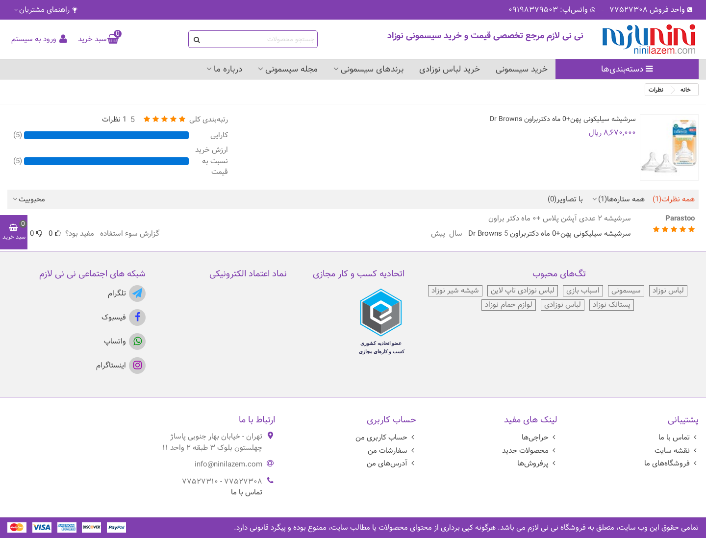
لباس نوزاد (668, 290)
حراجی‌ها (539, 437)
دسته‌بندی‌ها (627, 69)
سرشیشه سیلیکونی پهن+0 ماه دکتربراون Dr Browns (563, 119)
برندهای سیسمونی (372, 69)
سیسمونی (626, 290)
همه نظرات (674, 199)
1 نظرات (114, 119)
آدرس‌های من (391, 463)
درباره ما (228, 69)
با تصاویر (565, 199)
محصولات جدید (529, 450)
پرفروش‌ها (537, 463)
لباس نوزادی (562, 305)
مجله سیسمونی (291, 69)
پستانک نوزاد (611, 305)
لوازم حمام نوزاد (508, 305)
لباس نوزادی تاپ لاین (523, 290)
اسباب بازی (583, 290)
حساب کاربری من (385, 437)
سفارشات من (392, 450)
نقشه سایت (677, 450)
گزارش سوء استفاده (129, 233)
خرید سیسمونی (522, 69)
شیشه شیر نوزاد (455, 290)
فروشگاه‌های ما (671, 463)
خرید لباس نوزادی (449, 69)
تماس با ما (678, 437)
